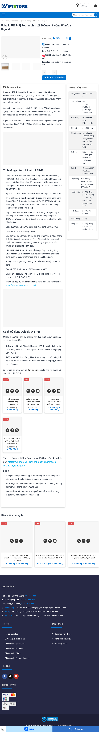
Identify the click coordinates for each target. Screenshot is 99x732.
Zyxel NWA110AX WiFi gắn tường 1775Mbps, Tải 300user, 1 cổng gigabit (12, 402)
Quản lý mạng (26, 21)
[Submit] (95, 15)
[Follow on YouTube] (16, 676)
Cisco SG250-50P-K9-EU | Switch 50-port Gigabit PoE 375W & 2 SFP (50, 556)
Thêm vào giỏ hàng (54, 77)
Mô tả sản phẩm (12, 87)
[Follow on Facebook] (4, 676)
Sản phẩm (14, 21)
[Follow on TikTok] (10, 676)
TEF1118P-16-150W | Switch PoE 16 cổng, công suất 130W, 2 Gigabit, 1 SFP (83, 557)
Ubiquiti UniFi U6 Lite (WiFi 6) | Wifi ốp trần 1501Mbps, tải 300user (12, 441)
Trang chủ (5, 21)
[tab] (12, 88)
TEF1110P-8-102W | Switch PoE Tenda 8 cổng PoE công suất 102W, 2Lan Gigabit (16, 557)
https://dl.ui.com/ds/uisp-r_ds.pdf (21, 285)
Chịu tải (36, 21)
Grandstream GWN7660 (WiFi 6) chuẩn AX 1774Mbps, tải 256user (54, 402)
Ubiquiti (44, 21)
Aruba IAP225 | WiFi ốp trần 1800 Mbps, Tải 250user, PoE (33, 401)
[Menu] (3, 14)
